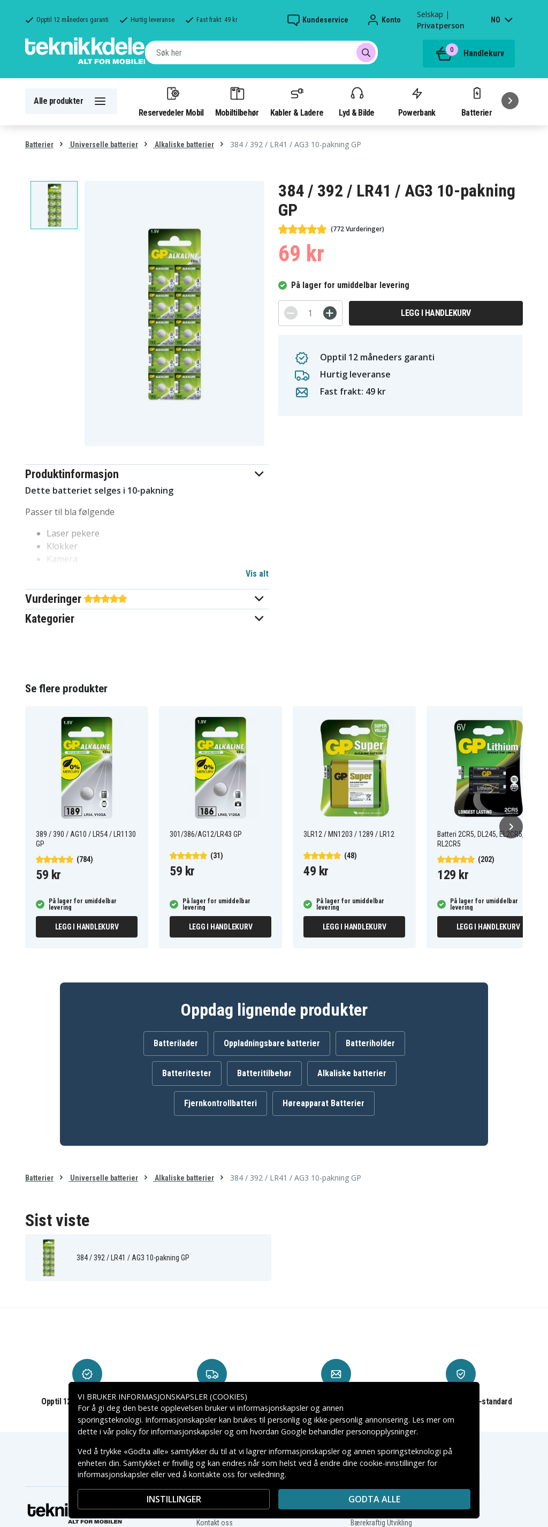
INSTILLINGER (174, 1499)
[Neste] (510, 100)
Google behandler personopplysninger (348, 1431)
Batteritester (186, 1073)
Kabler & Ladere (297, 101)
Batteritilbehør (264, 1073)
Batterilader (176, 1043)
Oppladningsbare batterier (272, 1043)
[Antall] (310, 313)
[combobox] (261, 52)
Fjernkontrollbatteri (220, 1103)
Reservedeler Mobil (171, 101)
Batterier (476, 101)
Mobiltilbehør (237, 101)
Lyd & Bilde (356, 101)
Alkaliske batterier (183, 144)
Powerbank (417, 101)
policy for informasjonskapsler (169, 1431)
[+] (330, 313)
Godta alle (374, 1499)
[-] (291, 313)
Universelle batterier (103, 144)
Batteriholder (370, 1043)
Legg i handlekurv (436, 313)
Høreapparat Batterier (323, 1103)
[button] (147, 474)
